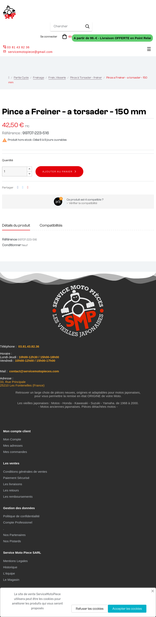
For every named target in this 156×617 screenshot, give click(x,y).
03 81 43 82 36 (16, 47)
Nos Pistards (12, 541)
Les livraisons (12, 484)
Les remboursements (18, 496)
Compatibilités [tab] (51, 225)
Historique (10, 567)
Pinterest (27, 187)
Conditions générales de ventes (25, 471)
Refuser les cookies (90, 609)
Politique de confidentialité (21, 516)
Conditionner (11, 245)
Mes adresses (13, 445)
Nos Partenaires (14, 535)
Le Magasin (11, 579)
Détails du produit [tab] (16, 225)
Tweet (22, 187)
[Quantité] (14, 171)
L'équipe (9, 573)
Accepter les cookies (127, 609)
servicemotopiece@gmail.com (30, 52)
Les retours (11, 490)
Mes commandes (15, 452)
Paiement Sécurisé (16, 478)
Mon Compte (12, 439)
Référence (9, 239)
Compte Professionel (17, 522)
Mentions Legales (15, 561)
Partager (17, 187)
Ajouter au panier (57, 171)
